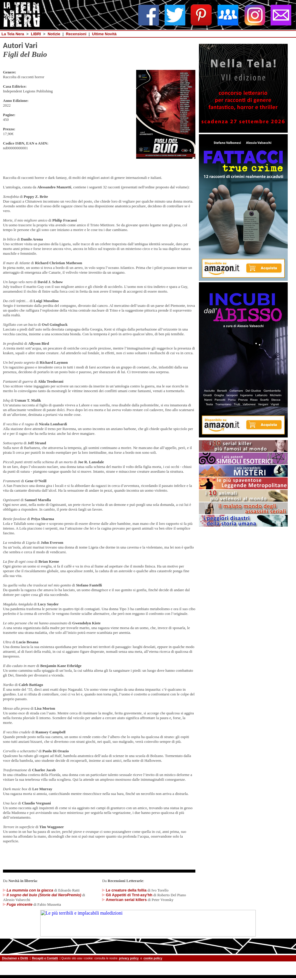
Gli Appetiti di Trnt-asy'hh (129, 895)
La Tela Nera (12, 34)
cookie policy (153, 958)
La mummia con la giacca (30, 890)
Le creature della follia (126, 890)
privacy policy (129, 958)
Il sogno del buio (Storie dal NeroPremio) (44, 895)
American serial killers (126, 899)
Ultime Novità (104, 34)
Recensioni (76, 34)
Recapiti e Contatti (45, 958)
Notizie (54, 34)
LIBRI (36, 34)
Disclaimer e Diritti (15, 958)
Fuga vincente (19, 904)
